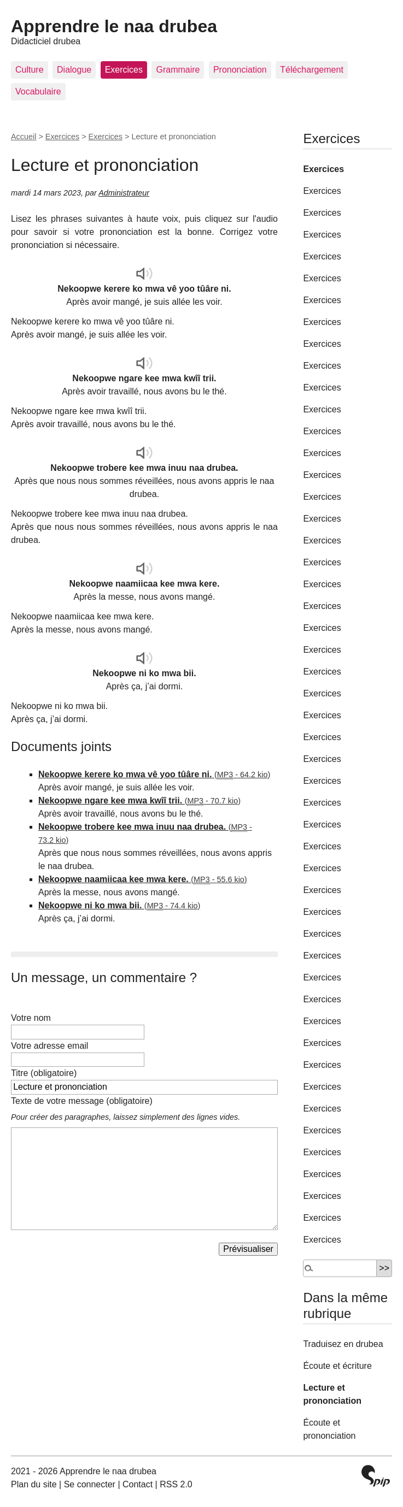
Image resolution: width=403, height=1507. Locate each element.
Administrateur (123, 192)
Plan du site (34, 1484)
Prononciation (240, 69)
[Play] (144, 273)
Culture (29, 69)
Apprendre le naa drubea (114, 26)
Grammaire (178, 69)
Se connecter (89, 1484)
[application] (144, 273)
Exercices (124, 69)
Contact (137, 1484)
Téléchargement (311, 69)
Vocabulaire (38, 91)
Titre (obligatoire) (44, 1073)
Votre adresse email (49, 1045)
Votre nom (31, 1018)
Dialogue (74, 69)
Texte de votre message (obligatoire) (82, 1101)
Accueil (23, 136)
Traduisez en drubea (343, 1344)
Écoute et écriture (337, 1365)
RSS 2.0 (176, 1484)
